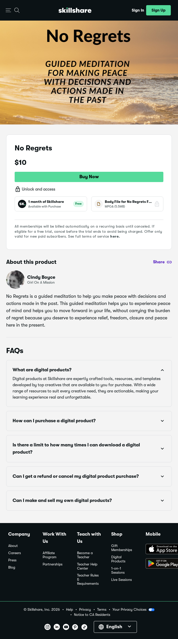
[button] (8, 10)
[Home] (75, 10)
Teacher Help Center (87, 566)
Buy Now (89, 176)
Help (69, 609)
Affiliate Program (50, 555)
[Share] (162, 262)
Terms (101, 609)
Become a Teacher (85, 555)
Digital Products (118, 559)
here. (115, 236)
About (13, 546)
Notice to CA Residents (92, 615)
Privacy (85, 609)
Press (12, 560)
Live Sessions (121, 580)
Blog (11, 567)
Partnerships (52, 564)
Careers (14, 553)
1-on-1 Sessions (118, 570)
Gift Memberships (121, 548)
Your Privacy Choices (134, 610)
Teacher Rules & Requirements (88, 579)
